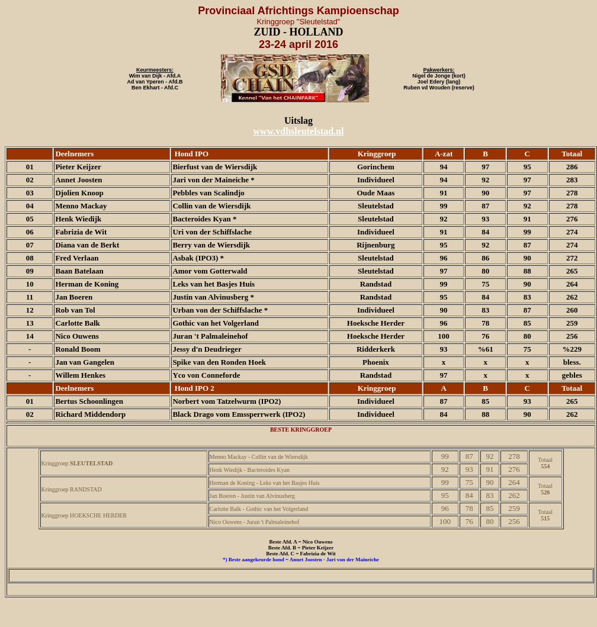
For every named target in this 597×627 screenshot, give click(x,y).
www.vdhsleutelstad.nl (298, 131)
